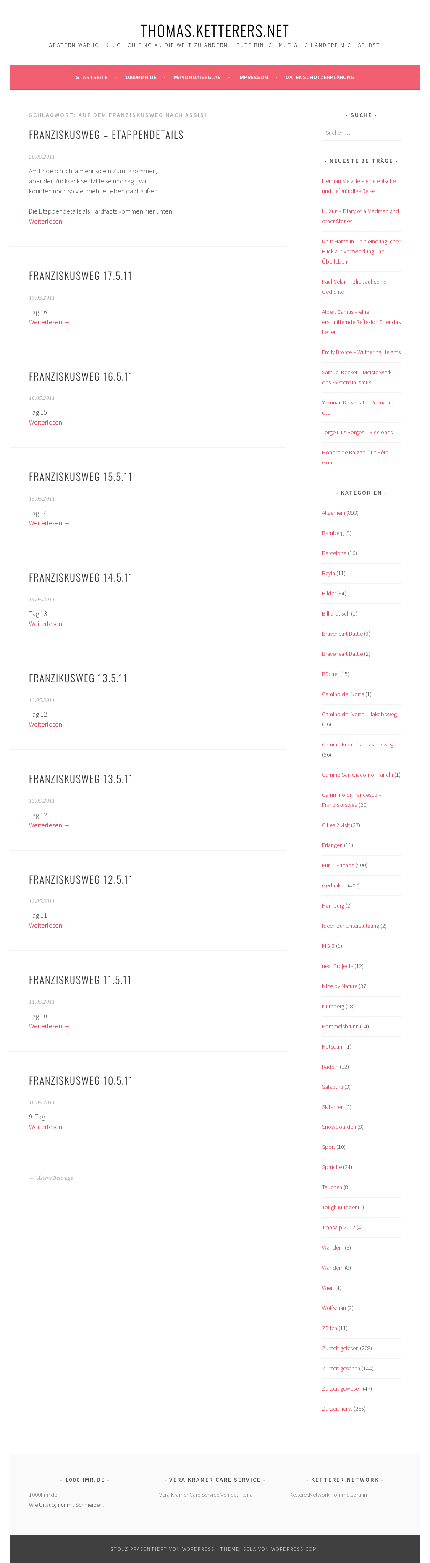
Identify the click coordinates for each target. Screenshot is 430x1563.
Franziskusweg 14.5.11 (81, 576)
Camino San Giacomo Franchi (357, 774)
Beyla (328, 573)
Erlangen (332, 845)
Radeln (330, 1066)
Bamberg (333, 533)
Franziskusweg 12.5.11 (81, 879)
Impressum (253, 77)
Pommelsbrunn (340, 1026)
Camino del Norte (343, 694)
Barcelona (334, 553)
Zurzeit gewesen (342, 1388)
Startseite (92, 77)
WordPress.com (294, 1549)
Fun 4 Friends (338, 865)
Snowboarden (339, 1126)
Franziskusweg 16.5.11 (81, 376)
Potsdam (333, 1046)
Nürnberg (333, 1006)
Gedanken (334, 885)
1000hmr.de (141, 77)
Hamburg (333, 905)
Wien (328, 1288)
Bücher (330, 674)
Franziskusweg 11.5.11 (80, 979)
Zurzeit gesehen (341, 1368)
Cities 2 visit (336, 825)
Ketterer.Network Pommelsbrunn (328, 1494)
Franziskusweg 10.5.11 (81, 1080)
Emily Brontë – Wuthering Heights (361, 352)
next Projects (337, 966)
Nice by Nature (339, 986)
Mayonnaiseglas (197, 77)
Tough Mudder (339, 1207)
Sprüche (332, 1167)
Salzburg (332, 1087)
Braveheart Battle (342, 633)
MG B (328, 946)
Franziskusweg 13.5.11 (81, 778)
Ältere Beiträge (51, 1178)
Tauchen (332, 1187)
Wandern (332, 1247)
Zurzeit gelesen (340, 1348)
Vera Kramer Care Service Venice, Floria (206, 1494)
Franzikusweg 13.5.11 (78, 677)
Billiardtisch (336, 613)
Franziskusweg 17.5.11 (81, 275)
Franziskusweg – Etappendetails (106, 134)
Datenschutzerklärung (320, 77)
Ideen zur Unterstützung (350, 925)
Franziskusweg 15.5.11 (81, 476)
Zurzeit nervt (337, 1408)
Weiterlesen (49, 221)
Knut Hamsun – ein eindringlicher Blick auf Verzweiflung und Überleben (361, 251)
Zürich (329, 1328)
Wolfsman (334, 1308)
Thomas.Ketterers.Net (215, 30)
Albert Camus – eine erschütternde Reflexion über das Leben (361, 322)
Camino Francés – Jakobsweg (357, 744)
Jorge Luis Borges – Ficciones (357, 432)
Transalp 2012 (338, 1227)
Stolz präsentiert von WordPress (162, 1549)
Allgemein (333, 513)
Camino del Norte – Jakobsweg (359, 714)
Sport (328, 1147)
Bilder (329, 593)
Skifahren (333, 1107)
